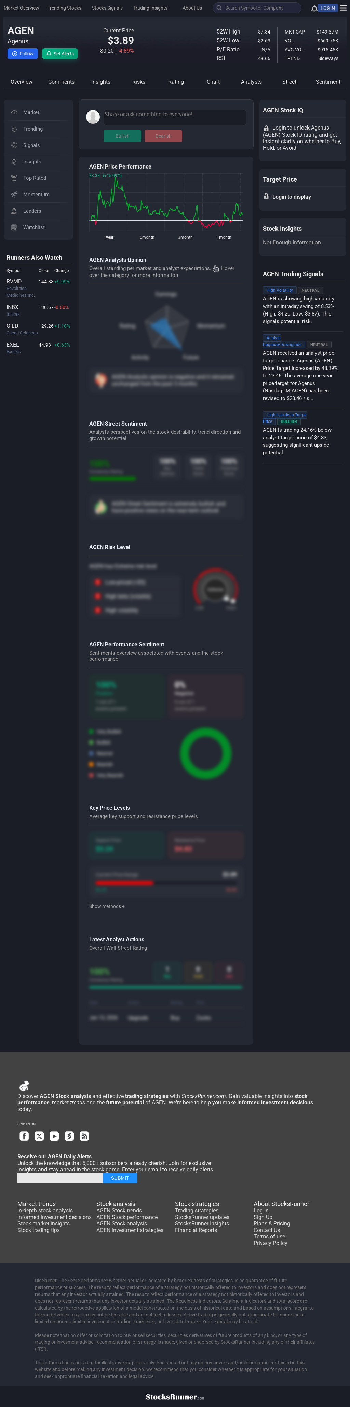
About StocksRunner (281, 1203)
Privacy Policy (270, 1243)
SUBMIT (120, 1178)
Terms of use (269, 1236)
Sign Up (263, 1217)
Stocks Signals (107, 8)
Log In (261, 1210)
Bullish (123, 136)
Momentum (211, 326)
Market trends (36, 1203)
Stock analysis (115, 1203)
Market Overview (21, 8)
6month (147, 237)
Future (191, 357)
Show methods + (107, 906)
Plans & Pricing (272, 1223)
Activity (140, 357)
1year (108, 237)
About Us (192, 8)
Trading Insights (150, 8)
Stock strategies (197, 1203)
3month (185, 237)
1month (224, 237)
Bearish (164, 136)
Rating (127, 326)
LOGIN (328, 8)
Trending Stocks (64, 8)
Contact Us (267, 1230)
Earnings (166, 294)
